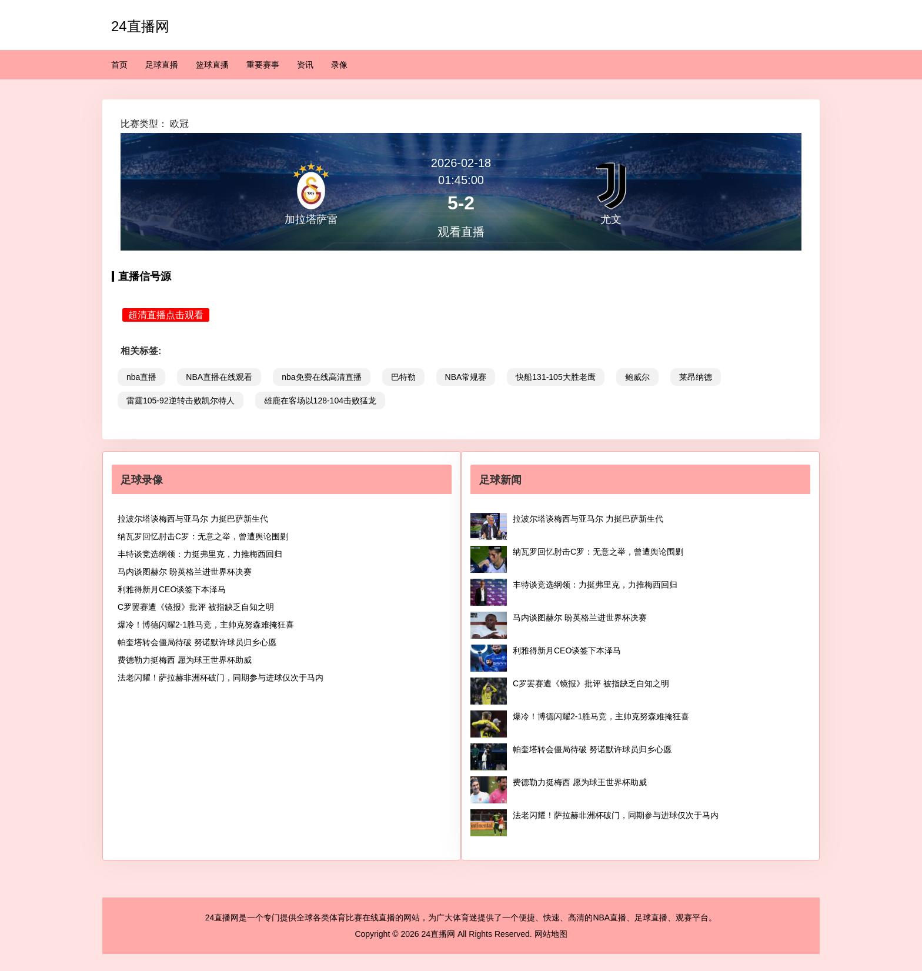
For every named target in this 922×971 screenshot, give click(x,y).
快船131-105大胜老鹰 (555, 377)
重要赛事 (262, 64)
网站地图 (551, 934)
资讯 (305, 64)
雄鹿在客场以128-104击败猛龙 (320, 400)
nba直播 (141, 377)
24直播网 (140, 26)
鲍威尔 (637, 377)
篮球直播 (212, 64)
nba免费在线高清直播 (321, 377)
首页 (119, 64)
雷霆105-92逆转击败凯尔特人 (180, 400)
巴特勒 (403, 377)
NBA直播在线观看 (219, 377)
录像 (339, 64)
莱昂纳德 (695, 377)
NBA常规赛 (466, 377)
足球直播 (161, 64)
